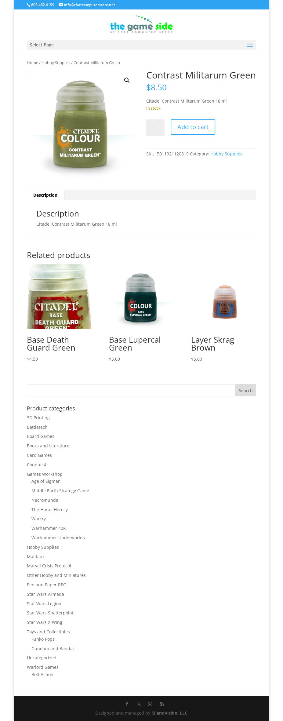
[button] (127, 80)
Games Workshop (45, 474)
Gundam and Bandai (52, 648)
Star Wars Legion (44, 603)
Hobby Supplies (56, 62)
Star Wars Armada (45, 594)
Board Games (40, 436)
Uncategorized (41, 658)
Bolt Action (42, 674)
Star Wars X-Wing (44, 622)
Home (32, 62)
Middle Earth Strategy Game (60, 490)
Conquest (36, 465)
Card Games (39, 455)
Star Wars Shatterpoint (50, 613)
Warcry (38, 519)
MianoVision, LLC (169, 713)
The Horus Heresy (49, 509)
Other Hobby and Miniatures (56, 575)
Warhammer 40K (48, 528)
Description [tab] (45, 195)
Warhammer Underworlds (58, 538)
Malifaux (36, 556)
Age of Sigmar (45, 481)
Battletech (37, 427)
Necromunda (44, 500)
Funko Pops (43, 639)
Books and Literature (48, 446)
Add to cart (193, 127)
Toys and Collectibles (48, 632)
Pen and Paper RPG (46, 585)
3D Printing (38, 418)
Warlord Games (43, 667)
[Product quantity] (155, 128)
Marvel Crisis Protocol (49, 566)
